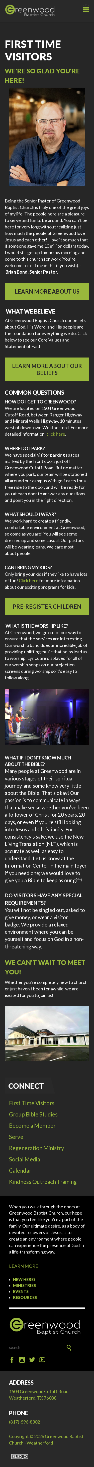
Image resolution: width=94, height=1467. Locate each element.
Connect (26, 1086)
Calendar (20, 1170)
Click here (28, 580)
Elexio (19, 1456)
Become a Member (32, 1125)
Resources (25, 1297)
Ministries (24, 1285)
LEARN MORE (23, 1266)
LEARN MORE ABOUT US (47, 291)
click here (55, 434)
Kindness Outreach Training (43, 1181)
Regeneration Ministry (36, 1148)
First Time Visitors (31, 1103)
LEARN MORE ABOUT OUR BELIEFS (47, 369)
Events (21, 1291)
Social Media (24, 1159)
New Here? (24, 1279)
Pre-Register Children (47, 606)
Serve (16, 1136)
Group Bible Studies (33, 1114)
